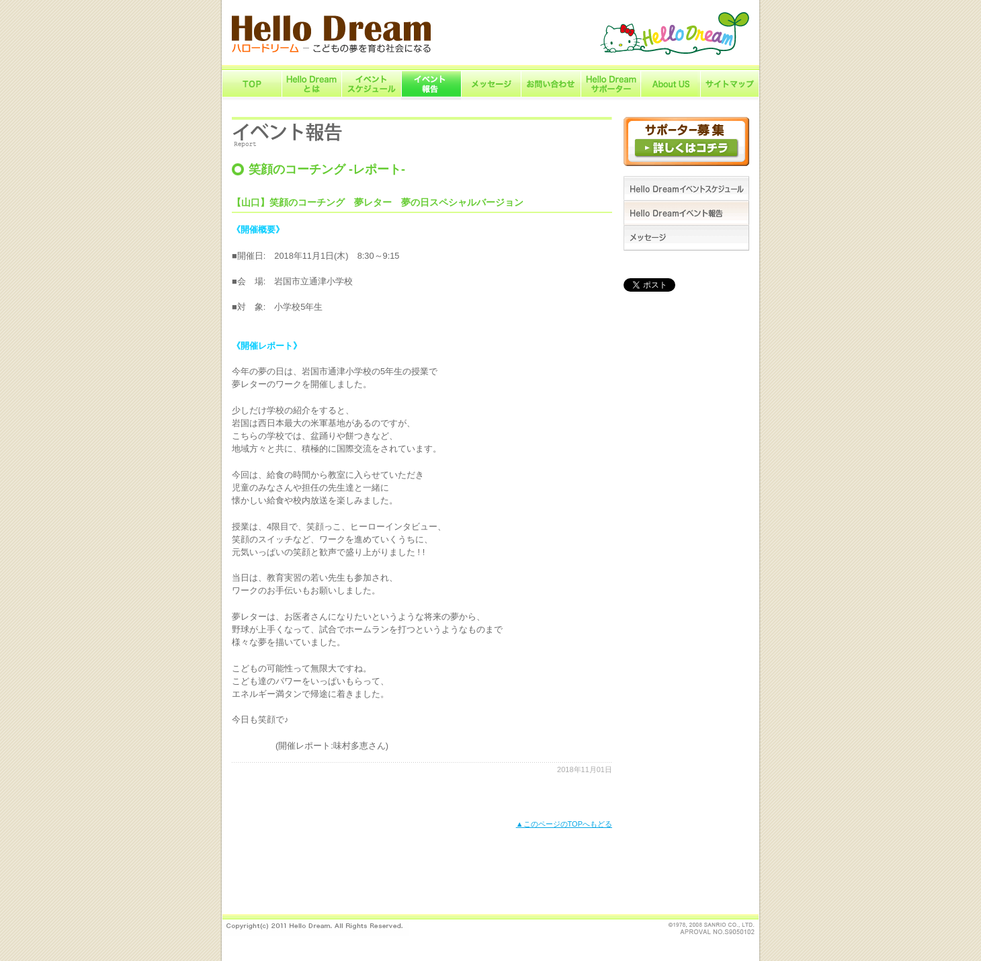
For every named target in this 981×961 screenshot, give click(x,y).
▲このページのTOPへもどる (564, 824)
